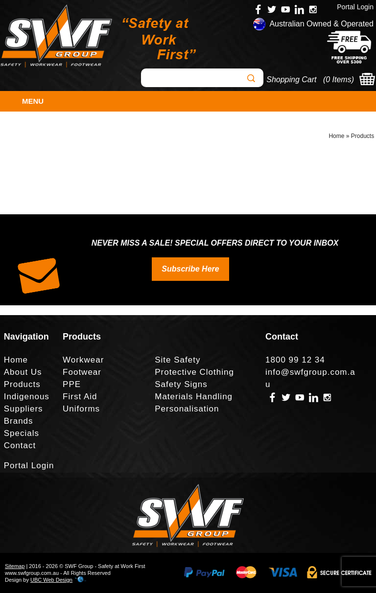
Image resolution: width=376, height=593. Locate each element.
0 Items (338, 79)
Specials (21, 433)
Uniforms (81, 408)
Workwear (83, 360)
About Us (23, 372)
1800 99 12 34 (295, 360)
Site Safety (177, 360)
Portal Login (355, 7)
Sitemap (14, 566)
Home (336, 136)
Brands (18, 421)
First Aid (80, 396)
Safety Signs (181, 384)
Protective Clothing (194, 372)
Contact (20, 445)
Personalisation (187, 408)
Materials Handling (194, 396)
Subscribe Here (190, 269)
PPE (72, 384)
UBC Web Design (51, 580)
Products (362, 136)
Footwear (82, 372)
